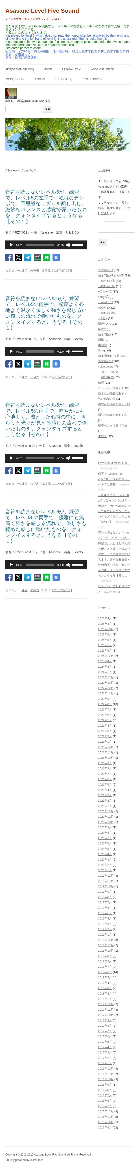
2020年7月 (105, 838)
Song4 (102, 350)
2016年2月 (105, 1106)
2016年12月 (106, 1068)
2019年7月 (105, 902)
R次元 (102, 329)
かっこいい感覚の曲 (111, 388)
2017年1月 (105, 1063)
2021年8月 (105, 768)
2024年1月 (105, 672)
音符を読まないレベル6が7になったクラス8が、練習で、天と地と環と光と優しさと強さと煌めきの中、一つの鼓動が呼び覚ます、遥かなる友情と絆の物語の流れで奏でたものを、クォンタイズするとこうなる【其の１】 (114, 554)
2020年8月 (105, 832)
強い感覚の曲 (107, 398)
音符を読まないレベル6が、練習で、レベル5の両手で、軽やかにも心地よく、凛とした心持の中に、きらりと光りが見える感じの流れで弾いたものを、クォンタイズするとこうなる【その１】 (46, 419)
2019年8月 (105, 897)
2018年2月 (105, 993)
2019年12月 (106, 875)
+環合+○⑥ (105, 291)
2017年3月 (105, 1052)
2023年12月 (106, 677)
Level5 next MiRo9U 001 (114, 463)
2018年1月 (105, 999)
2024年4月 (105, 661)
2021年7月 (105, 773)
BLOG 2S (39, 79)
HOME (48, 69)
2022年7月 (105, 709)
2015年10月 (106, 1122)
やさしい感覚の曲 (109, 393)
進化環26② (105, 270)
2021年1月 (105, 806)
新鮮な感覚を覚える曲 (112, 414)
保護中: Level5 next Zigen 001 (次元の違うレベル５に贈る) (114, 479)
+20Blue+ (104, 313)
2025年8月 (105, 639)
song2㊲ (103, 297)
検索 (47, 109)
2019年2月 (105, 929)
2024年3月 (105, 666)
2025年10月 (106, 629)
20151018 (107, 372)
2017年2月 (105, 1057)
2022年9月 (105, 698)
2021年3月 (105, 795)
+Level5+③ (105, 302)
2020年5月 (105, 848)
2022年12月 (106, 688)
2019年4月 (105, 918)
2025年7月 (105, 645)
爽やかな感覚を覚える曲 (114, 404)
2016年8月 (105, 1090)
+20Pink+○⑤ (106, 280)
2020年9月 (105, 827)
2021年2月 (105, 800)
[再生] (11, 245)
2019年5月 (105, 913)
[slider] (40, 245)
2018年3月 (105, 988)
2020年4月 (105, 854)
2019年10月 (106, 886)
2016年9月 (105, 1084)
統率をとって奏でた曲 (112, 425)
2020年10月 (106, 822)
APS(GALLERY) (71, 69)
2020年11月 (106, 816)
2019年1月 (105, 934)
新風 (101, 339)
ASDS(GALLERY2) (102, 69)
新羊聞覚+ (105, 334)
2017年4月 (105, 1047)
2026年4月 (105, 618)
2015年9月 (105, 1127)
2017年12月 (106, 1004)
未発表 (34, 270)
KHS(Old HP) (63, 79)
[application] (46, 244)
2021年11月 (106, 752)
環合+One (104, 323)
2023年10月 (106, 682)
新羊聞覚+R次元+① (111, 275)
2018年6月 (105, 972)
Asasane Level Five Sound (42, 10)
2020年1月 (105, 870)
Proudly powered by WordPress (24, 1160)
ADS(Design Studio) (19, 69)
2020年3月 (105, 859)
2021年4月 (105, 790)
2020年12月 (106, 811)
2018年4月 (105, 982)
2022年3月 (105, 731)
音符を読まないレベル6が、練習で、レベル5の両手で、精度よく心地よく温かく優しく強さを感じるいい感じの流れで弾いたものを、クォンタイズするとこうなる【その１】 (46, 313)
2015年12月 (106, 1111)
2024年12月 (106, 656)
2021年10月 (106, 757)
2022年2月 (105, 736)
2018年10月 (106, 950)
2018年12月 (106, 940)
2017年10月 (106, 1015)
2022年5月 (105, 720)
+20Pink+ (104, 307)
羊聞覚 (102, 345)
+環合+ (102, 318)
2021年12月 (106, 747)
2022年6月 (105, 715)
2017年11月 (106, 1009)
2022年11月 (106, 693)
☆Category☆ (92, 79)
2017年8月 (105, 1025)
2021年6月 (105, 779)
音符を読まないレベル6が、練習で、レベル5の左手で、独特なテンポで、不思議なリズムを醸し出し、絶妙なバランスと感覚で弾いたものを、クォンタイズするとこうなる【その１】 (46, 206)
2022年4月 (105, 725)
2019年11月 (106, 881)
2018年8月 (105, 961)
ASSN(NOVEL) (14, 79)
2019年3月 (105, 924)
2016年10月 (106, 1079)
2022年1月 (105, 741)
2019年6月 (105, 907)
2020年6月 (105, 843)
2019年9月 (105, 891)
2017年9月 (105, 1020)
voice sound (106, 366)
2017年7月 (105, 1031)
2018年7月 (105, 966)
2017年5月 (105, 1041)
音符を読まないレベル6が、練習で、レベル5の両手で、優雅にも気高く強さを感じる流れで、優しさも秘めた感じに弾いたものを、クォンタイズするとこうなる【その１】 (46, 526)
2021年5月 (105, 784)
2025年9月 (105, 634)
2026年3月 (105, 623)
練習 (24, 270)
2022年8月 (105, 704)
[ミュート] (68, 245)
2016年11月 (106, 1074)
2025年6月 (105, 650)
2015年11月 (106, 1116)
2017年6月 (105, 1036)
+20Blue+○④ (106, 286)
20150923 (107, 377)
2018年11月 (106, 945)
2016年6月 (105, 1100)
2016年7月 (105, 1095)
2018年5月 (105, 977)
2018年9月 (105, 956)
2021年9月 (105, 763)
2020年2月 (105, 865)
